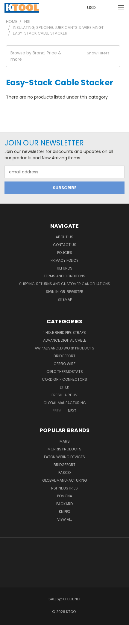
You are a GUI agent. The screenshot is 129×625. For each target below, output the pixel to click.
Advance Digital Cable (64, 340)
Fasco (64, 472)
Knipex (64, 511)
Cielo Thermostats (64, 371)
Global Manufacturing (64, 480)
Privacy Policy (64, 260)
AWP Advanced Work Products (64, 348)
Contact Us (64, 244)
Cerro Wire (64, 363)
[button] (63, 56)
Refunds (64, 268)
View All (64, 519)
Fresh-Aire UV (64, 395)
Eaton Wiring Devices (64, 456)
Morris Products (64, 449)
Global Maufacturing (64, 402)
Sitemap (64, 299)
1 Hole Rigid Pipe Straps (64, 332)
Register (75, 291)
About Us (64, 236)
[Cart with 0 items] (108, 7)
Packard (64, 503)
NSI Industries (64, 488)
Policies (64, 252)
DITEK (64, 387)
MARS (65, 441)
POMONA (64, 495)
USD (93, 7)
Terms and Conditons (64, 276)
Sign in (53, 291)
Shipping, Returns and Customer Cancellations (64, 283)
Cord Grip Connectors (64, 379)
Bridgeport (64, 355)
